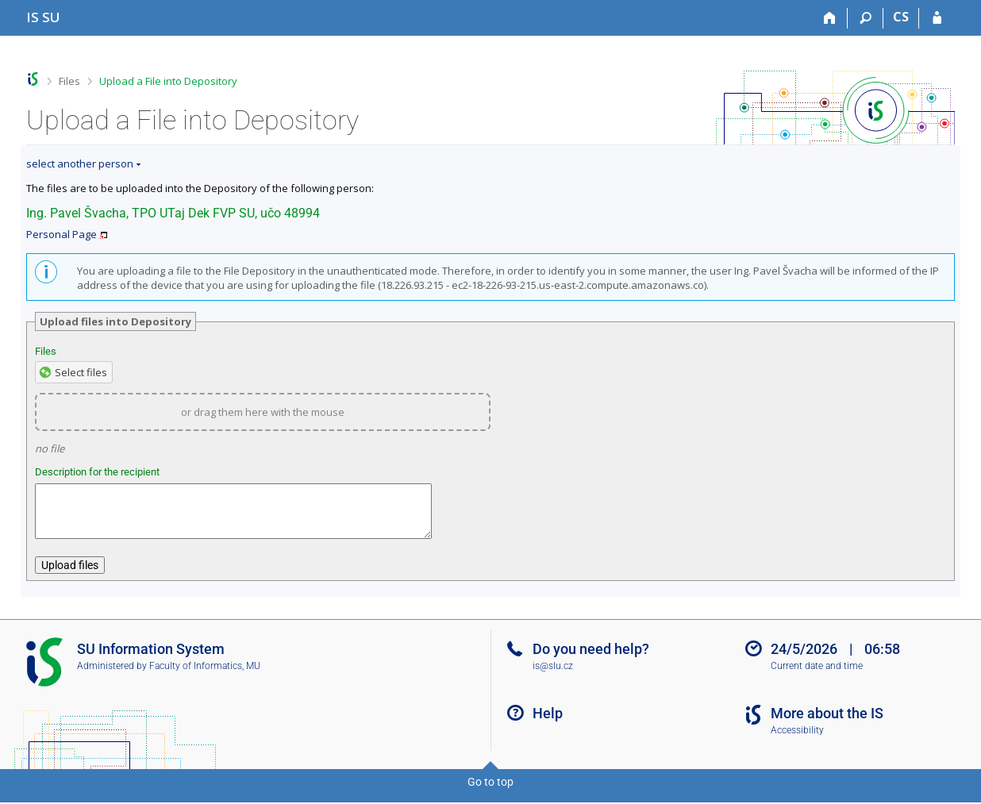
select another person (79, 163)
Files (69, 81)
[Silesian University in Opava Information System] (43, 17)
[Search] (865, 18)
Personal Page (61, 234)
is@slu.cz (553, 675)
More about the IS (827, 722)
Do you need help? (591, 658)
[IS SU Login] (937, 18)
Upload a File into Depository (168, 81)
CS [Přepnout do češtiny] (901, 16)
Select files (81, 372)
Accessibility (797, 739)
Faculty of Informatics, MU (204, 675)
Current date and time (817, 675)
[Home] (830, 18)
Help (548, 722)
